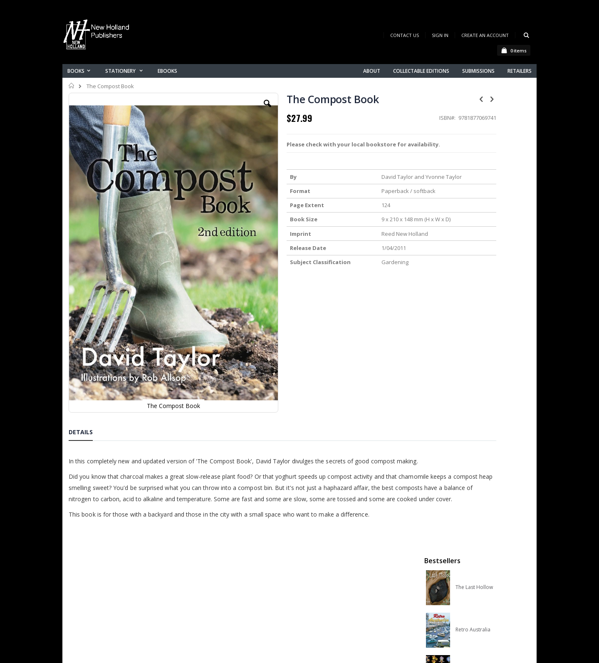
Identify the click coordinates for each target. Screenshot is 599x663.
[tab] (87, 353)
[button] (227, 109)
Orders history (215, 582)
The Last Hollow (474, 137)
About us (208, 549)
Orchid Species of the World (487, 221)
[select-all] (518, 357)
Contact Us (404, 35)
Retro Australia (472, 179)
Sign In (440, 35)
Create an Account (485, 35)
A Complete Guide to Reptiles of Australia (487, 306)
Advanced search (220, 592)
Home (72, 85)
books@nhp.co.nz (109, 561)
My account (212, 571)
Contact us (210, 560)
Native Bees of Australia (483, 264)
